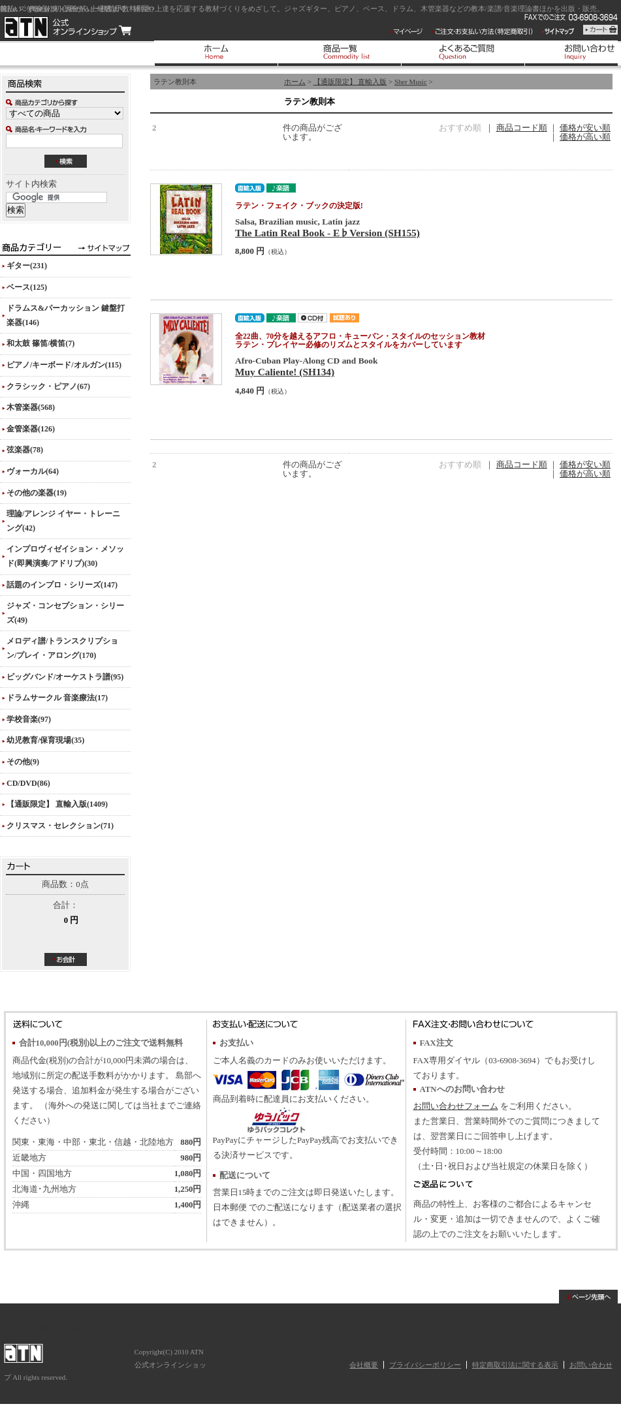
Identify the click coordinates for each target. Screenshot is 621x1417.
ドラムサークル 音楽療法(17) (57, 697)
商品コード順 (521, 127)
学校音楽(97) (29, 719)
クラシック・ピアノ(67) (48, 386)
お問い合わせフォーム (455, 1106)
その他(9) (23, 761)
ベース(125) (27, 287)
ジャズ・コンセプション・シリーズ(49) (65, 613)
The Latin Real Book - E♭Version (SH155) (327, 232)
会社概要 (363, 1365)
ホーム (295, 82)
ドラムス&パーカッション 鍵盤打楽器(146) (66, 315)
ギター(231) (27, 265)
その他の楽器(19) (37, 492)
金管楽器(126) (31, 428)
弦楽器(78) (25, 449)
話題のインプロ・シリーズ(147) (62, 584)
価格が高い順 (585, 137)
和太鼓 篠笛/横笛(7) (40, 343)
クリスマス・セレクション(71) (60, 825)
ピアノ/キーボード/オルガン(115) (64, 364)
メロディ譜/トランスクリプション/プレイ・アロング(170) (62, 648)
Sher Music (410, 82)
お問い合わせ (591, 1365)
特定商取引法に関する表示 (515, 1365)
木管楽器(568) (31, 407)
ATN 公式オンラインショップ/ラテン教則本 (67, 27)
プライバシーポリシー (425, 1365)
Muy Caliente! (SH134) (284, 371)
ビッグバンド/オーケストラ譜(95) (65, 676)
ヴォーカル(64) (33, 471)
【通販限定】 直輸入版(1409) (57, 804)
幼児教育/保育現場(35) (45, 740)
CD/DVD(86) (28, 783)
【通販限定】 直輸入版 (350, 82)
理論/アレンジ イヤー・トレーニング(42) (63, 521)
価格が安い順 (585, 127)
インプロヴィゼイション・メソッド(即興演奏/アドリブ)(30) (65, 556)
